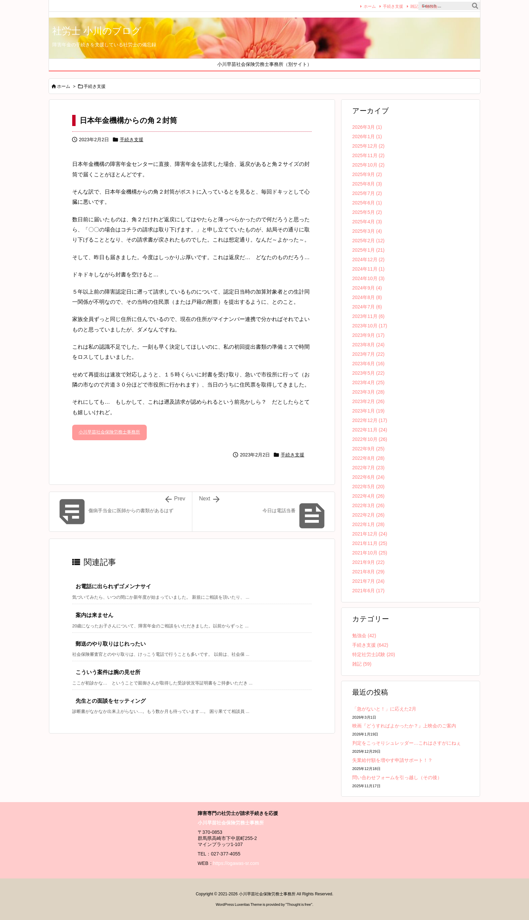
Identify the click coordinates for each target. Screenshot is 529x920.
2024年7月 (367, 306)
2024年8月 (367, 297)
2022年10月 (369, 439)
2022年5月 (368, 486)
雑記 (407, 6)
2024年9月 (367, 288)
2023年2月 (368, 401)
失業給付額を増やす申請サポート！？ (392, 760)
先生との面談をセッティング (111, 701)
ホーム (362, 6)
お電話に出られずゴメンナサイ (113, 586)
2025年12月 (368, 146)
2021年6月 (368, 590)
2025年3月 (367, 231)
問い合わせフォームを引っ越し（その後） (397, 777)
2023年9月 (368, 335)
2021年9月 (368, 562)
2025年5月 (367, 212)
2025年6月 (367, 202)
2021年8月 (368, 571)
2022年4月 (368, 496)
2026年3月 (367, 127)
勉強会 (424, 6)
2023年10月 (369, 325)
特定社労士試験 (373, 654)
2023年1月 (368, 411)
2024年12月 (368, 259)
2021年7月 (368, 581)
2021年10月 (369, 552)
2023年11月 (368, 316)
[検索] (475, 6)
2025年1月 (368, 250)
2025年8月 (367, 184)
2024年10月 (368, 278)
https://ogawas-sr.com (236, 863)
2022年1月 (368, 524)
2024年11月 (368, 269)
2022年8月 (368, 458)
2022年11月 (369, 429)
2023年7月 (368, 354)
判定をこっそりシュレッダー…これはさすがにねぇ (406, 743)
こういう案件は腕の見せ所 (108, 672)
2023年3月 (368, 392)
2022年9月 (368, 448)
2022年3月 (368, 505)
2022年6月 (368, 477)
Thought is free (299, 904)
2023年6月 (368, 363)
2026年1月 (367, 136)
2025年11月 (368, 155)
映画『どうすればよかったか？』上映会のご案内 (404, 725)
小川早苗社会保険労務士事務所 (109, 431)
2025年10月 (368, 165)
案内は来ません (94, 615)
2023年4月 (368, 382)
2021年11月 (369, 543)
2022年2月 (368, 515)
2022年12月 (369, 420)
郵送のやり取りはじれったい (111, 644)
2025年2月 (368, 240)
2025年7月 (367, 193)
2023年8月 (368, 344)
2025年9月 (367, 174)
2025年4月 (367, 221)
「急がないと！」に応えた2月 (384, 709)
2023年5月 (368, 373)
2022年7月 (368, 467)
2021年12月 (369, 534)
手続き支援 (385, 6)
